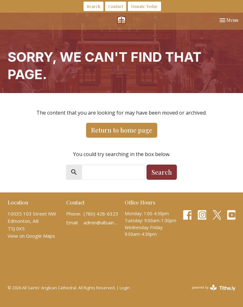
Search (93, 6)
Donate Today (144, 6)
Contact (115, 6)
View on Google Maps (31, 236)
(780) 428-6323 (101, 213)
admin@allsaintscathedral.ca (101, 222)
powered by (213, 288)
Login (125, 288)
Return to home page (121, 130)
